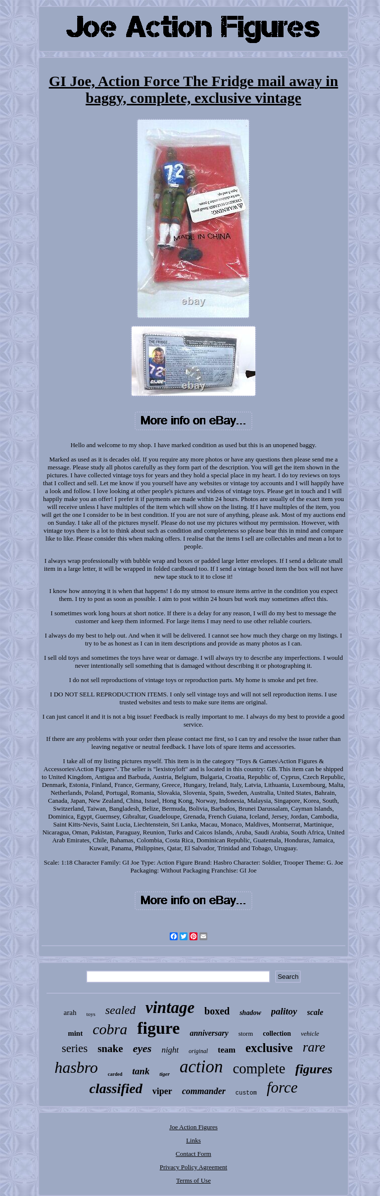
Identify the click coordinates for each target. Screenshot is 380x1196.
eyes (142, 1048)
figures (313, 1069)
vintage (169, 1007)
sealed (120, 1010)
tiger (164, 1074)
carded (115, 1074)
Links (193, 1140)
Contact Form (193, 1153)
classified (115, 1088)
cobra (110, 1029)
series (75, 1048)
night (170, 1050)
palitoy (284, 1011)
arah (70, 1012)
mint (75, 1033)
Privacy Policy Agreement (193, 1167)
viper (162, 1091)
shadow (250, 1012)
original (198, 1051)
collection (277, 1033)
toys (90, 1014)
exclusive (269, 1048)
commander (204, 1091)
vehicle (310, 1033)
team (227, 1050)
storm (245, 1033)
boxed (217, 1011)
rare (314, 1047)
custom (246, 1093)
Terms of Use (193, 1180)
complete (259, 1068)
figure (158, 1028)
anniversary (209, 1033)
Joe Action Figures (193, 1127)
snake (110, 1049)
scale (315, 1012)
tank (140, 1071)
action (201, 1066)
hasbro (76, 1067)
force (282, 1087)
